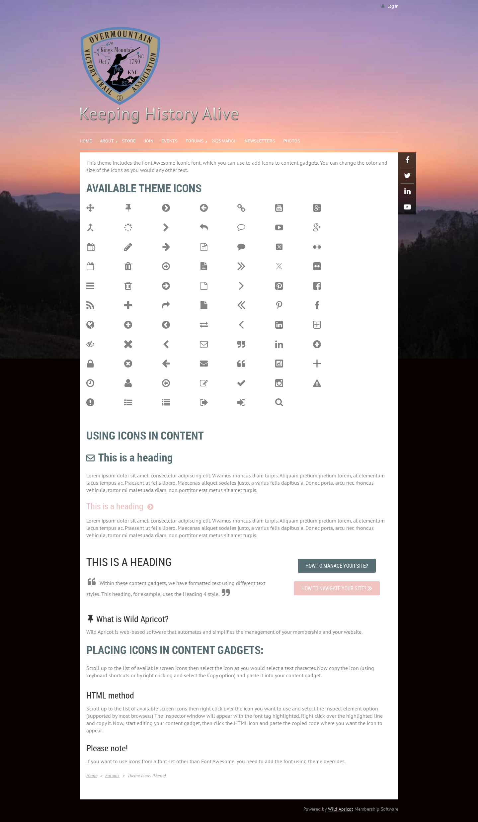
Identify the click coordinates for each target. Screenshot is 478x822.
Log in (392, 6)
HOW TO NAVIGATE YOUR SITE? (336, 588)
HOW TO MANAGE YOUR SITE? (336, 565)
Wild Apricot (340, 809)
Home (91, 776)
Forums (112, 776)
